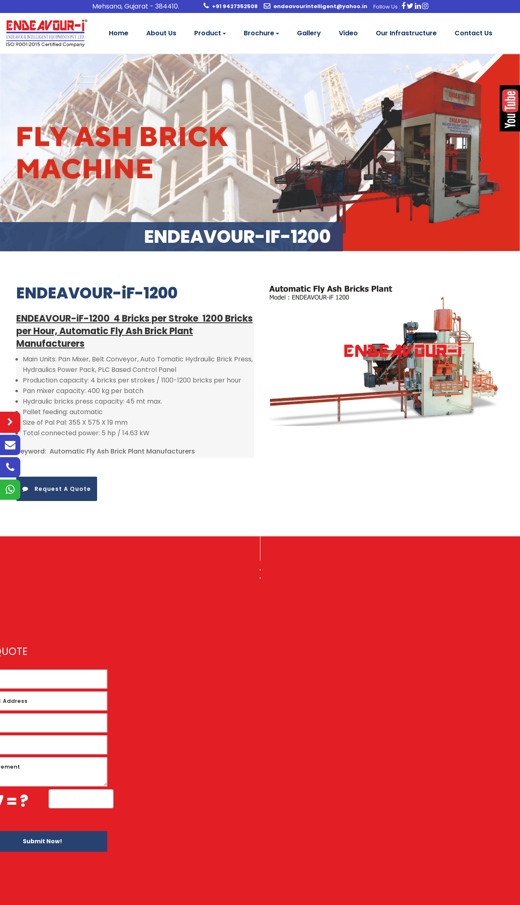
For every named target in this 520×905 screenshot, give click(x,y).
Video (348, 33)
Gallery (309, 33)
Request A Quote (56, 489)
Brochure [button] (259, 33)
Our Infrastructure (406, 33)
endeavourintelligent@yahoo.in (320, 6)
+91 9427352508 (235, 6)
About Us (161, 33)
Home (118, 33)
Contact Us (473, 33)
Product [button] (207, 33)
